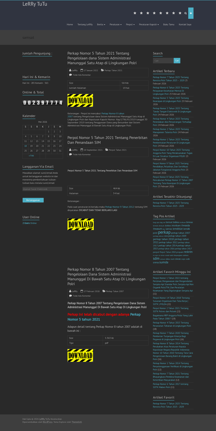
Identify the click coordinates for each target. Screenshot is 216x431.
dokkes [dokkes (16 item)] (168, 225)
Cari (177, 60)
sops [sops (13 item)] (183, 259)
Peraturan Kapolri (148, 24)
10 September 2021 (93, 150)
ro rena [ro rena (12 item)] (161, 255)
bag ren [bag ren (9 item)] (162, 222)
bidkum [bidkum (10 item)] (183, 222)
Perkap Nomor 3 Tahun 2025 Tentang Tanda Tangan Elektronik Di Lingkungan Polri (172, 111)
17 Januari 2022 (91, 70)
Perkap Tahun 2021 (113, 70)
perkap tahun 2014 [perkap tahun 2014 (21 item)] (167, 245)
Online (29, 223)
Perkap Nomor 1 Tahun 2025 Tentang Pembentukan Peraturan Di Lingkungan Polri (171, 142)
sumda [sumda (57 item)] (163, 262)
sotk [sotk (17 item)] (188, 258)
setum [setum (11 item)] (162, 259)
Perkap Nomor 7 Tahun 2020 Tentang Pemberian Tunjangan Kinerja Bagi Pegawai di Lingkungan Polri (171, 336)
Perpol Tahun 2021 (117, 150)
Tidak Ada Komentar (82, 75)
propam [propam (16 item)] (179, 252)
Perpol (129, 24)
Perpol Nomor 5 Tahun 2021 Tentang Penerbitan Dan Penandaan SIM (107, 140)
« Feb (31, 155)
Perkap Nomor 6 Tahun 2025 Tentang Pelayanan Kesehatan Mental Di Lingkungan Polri (171, 90)
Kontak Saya (185, 24)
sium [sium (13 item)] (173, 259)
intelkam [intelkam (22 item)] (176, 225)
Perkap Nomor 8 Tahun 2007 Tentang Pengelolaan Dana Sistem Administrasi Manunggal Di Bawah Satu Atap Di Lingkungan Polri (107, 276)
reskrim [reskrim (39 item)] (188, 252)
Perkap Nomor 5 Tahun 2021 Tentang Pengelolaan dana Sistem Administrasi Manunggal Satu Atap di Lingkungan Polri (102, 58)
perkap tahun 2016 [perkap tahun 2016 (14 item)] (166, 248)
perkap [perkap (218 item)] (164, 232)
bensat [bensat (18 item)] (169, 222)
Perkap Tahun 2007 (115, 291)
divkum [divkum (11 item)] (161, 226)
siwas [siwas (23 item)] (178, 258)
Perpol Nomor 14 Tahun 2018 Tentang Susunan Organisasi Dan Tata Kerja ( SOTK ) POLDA (171, 301)
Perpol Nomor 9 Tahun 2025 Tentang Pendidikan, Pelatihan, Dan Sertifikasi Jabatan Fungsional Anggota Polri (170, 166)
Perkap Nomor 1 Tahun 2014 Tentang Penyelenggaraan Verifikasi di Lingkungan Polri (173, 366)
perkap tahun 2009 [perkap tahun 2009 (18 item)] (177, 235)
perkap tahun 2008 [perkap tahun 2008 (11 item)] (160, 236)
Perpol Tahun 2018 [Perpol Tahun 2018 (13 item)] (168, 252)
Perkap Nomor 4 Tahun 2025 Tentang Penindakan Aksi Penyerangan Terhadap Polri (172, 121)
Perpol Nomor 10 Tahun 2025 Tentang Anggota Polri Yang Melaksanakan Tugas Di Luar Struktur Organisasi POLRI (172, 153)
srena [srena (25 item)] (156, 262)
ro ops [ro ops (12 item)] (155, 255)
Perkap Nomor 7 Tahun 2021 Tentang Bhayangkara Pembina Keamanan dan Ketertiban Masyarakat (171, 376)
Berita (100, 24)
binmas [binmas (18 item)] (189, 222)
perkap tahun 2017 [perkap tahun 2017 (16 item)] (183, 248)
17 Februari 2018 (92, 291)
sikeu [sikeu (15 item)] (168, 259)
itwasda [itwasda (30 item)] (185, 225)
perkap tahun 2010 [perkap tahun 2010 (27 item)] (163, 239)
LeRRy (75, 70)
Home (70, 24)
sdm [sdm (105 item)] (156, 258)
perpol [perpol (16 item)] (156, 252)
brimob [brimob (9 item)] (155, 226)
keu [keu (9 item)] (164, 229)
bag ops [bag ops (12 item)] (156, 222)
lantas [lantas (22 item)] (169, 228)
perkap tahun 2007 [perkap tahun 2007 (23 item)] (180, 232)
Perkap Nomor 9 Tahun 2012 (119, 206)
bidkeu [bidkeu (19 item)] (176, 222)
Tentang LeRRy (85, 24)
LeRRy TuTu (34, 3)
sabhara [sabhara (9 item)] (185, 255)
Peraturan (115, 24)
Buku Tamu (168, 24)
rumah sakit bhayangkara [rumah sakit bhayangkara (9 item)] (173, 255)
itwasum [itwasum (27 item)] (157, 228)
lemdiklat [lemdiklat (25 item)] (178, 228)
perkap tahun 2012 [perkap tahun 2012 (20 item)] (168, 242)
